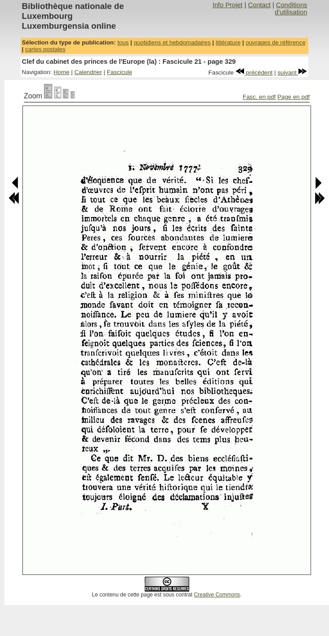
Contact (259, 5)
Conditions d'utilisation (291, 8)
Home (61, 72)
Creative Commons (217, 595)
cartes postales (45, 49)
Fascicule (119, 72)
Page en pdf (293, 96)
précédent (254, 72)
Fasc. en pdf (259, 96)
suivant (292, 72)
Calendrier (88, 72)
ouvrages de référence (275, 42)
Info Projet (228, 5)
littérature (228, 42)
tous (123, 42)
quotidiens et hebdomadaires (171, 42)
